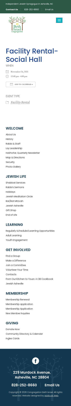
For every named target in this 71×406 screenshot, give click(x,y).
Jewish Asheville (14, 205)
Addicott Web (51, 395)
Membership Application (19, 308)
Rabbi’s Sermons (15, 187)
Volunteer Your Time (17, 269)
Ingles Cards (13, 338)
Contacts (11, 274)
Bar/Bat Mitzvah (14, 201)
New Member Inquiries (18, 313)
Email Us (49, 9)
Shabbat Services (15, 182)
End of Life (11, 215)
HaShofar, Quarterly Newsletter (23, 153)
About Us (11, 134)
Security (10, 162)
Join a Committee (16, 265)
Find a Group (13, 256)
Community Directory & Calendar (24, 334)
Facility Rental (20, 102)
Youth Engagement (17, 240)
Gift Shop (11, 210)
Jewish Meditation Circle (19, 196)
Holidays (10, 192)
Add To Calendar (20, 84)
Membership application (19, 304)
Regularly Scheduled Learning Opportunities (30, 230)
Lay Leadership (14, 148)
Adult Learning (14, 235)
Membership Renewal (18, 299)
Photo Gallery (13, 166)
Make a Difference (16, 260)
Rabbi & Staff (13, 143)
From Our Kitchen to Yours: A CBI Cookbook (29, 279)
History (9, 139)
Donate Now (13, 329)
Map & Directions (15, 157)
